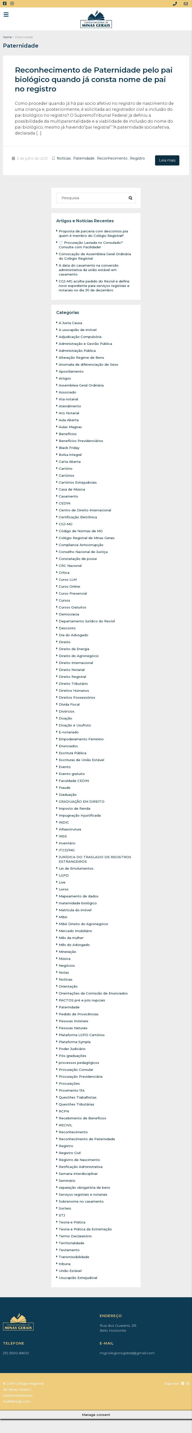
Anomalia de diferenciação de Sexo (90, 363)
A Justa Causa (71, 322)
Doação (65, 717)
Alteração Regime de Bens (82, 357)
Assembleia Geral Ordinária (83, 384)
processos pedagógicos (80, 1062)
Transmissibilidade (76, 1256)
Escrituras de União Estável (83, 759)
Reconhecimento (112, 158)
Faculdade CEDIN (74, 780)
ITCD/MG (67, 849)
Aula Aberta (69, 419)
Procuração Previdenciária (82, 1076)
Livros (64, 888)
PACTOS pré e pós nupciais (83, 999)
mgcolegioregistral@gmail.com (127, 1352)
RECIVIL (66, 1124)
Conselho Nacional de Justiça (85, 551)
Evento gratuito (73, 773)
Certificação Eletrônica (79, 516)
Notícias (64, 158)
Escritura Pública (74, 752)
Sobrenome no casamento (82, 1200)
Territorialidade (72, 1242)
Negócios (67, 965)
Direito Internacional (77, 662)
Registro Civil (71, 1152)
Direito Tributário (74, 683)
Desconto (67, 627)
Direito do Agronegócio (79, 655)
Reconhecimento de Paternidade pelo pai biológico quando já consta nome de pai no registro (94, 79)
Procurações (70, 1082)
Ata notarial (69, 398)
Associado (68, 391)
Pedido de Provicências (80, 1013)
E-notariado (69, 731)
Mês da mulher (72, 937)
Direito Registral (73, 676)
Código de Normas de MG (81, 530)
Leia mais (167, 160)
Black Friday (70, 447)
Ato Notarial (69, 412)
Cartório (66, 468)
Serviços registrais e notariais (85, 1193)
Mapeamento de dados (79, 895)
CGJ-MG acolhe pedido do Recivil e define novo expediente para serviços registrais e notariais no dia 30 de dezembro (97, 285)
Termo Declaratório (76, 1235)
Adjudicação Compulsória (81, 336)
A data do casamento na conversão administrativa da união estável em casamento (90, 269)
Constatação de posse (78, 558)
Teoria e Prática (73, 1221)
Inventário (68, 842)
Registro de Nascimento (80, 1159)
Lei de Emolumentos (77, 867)
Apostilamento (72, 370)
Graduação (68, 794)
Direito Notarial (72, 669)
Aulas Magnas (71, 426)
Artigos (65, 377)
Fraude (65, 787)
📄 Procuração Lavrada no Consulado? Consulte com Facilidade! (92, 244)
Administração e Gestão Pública (87, 343)
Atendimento (71, 405)
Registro (137, 158)
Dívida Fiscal (70, 703)
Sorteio (65, 1207)
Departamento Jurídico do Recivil (89, 620)
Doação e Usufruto (75, 724)
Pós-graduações (73, 1055)
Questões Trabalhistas (79, 1096)
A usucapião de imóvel (79, 329)
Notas (64, 971)
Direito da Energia (75, 648)
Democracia (69, 613)
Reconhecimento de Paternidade (89, 1138)
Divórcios (67, 710)
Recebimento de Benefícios (84, 1117)
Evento (65, 766)
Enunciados (69, 745)
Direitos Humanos (75, 690)
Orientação (69, 985)
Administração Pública (79, 350)
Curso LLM (68, 579)
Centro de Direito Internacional (87, 509)
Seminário (68, 1180)
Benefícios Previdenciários (83, 440)
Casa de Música (72, 488)
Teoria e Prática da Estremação (86, 1228)
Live (62, 881)
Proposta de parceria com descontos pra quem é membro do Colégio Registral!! (95, 232)
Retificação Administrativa (82, 1166)
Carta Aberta (70, 461)
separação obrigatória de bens (86, 1187)
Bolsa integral (71, 454)
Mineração (68, 951)
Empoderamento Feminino (83, 738)
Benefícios (68, 433)
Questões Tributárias (78, 1103)
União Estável (71, 1270)
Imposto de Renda (75, 807)
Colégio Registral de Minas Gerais (89, 537)
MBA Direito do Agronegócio (84, 923)
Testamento (70, 1249)
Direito (65, 641)
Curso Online (70, 585)
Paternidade (84, 158)
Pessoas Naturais (74, 1027)
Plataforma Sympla (76, 1041)
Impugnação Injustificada (81, 814)
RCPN (64, 1110)
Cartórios (67, 474)
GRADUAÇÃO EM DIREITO (83, 801)
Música (65, 958)
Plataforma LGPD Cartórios (83, 1034)
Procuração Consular (77, 1069)
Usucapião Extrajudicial (79, 1277)
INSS (63, 835)
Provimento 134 (73, 1089)
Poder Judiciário (73, 1048)
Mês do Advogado (75, 944)
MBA (63, 916)
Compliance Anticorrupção (83, 544)
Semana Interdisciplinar (80, 1173)
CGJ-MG (66, 523)
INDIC (64, 821)
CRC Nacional (71, 565)
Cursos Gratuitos (74, 606)
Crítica (64, 572)
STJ (62, 1214)
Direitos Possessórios (78, 696)
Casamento (69, 495)
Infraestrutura (71, 828)
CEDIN (65, 502)
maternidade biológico (79, 902)
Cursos (65, 599)
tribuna (65, 1263)
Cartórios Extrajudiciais (79, 481)
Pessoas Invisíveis (75, 1020)
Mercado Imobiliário (77, 930)
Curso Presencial (74, 592)
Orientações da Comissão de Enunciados (95, 992)
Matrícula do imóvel (76, 909)
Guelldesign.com (17, 1401)
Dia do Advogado (74, 634)
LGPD (64, 874)
